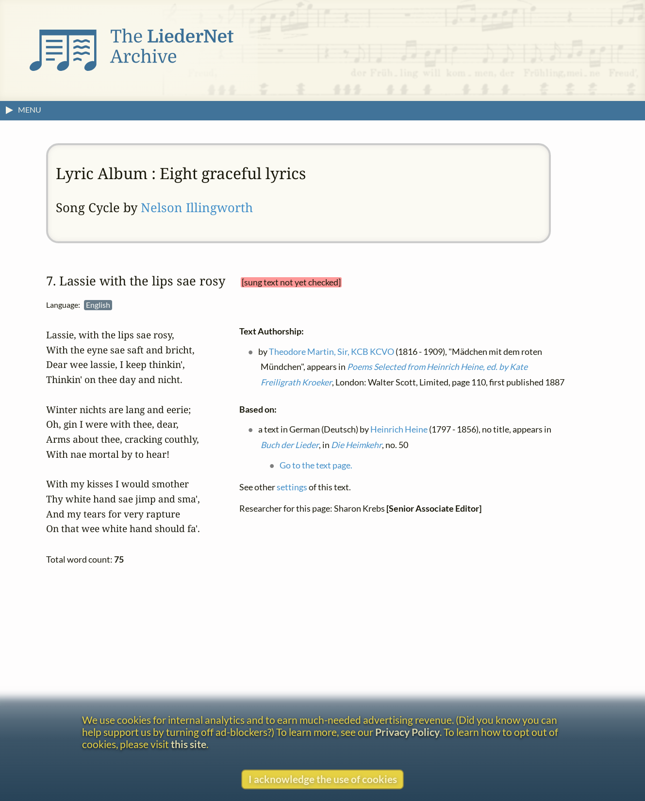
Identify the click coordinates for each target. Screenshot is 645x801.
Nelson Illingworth (197, 207)
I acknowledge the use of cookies (322, 779)
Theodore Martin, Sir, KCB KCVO (332, 351)
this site (188, 744)
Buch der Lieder (290, 445)
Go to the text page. (316, 465)
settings (292, 487)
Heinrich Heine (399, 429)
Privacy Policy (407, 732)
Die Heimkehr (356, 445)
